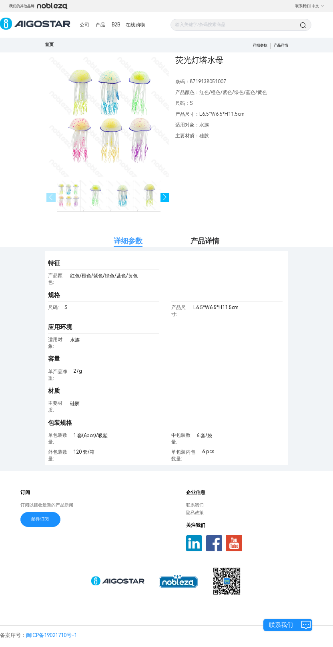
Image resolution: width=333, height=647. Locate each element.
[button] (165, 197)
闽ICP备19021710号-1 (51, 635)
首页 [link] (49, 44)
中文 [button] (318, 6)
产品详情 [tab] (205, 241)
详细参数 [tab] (128, 241)
